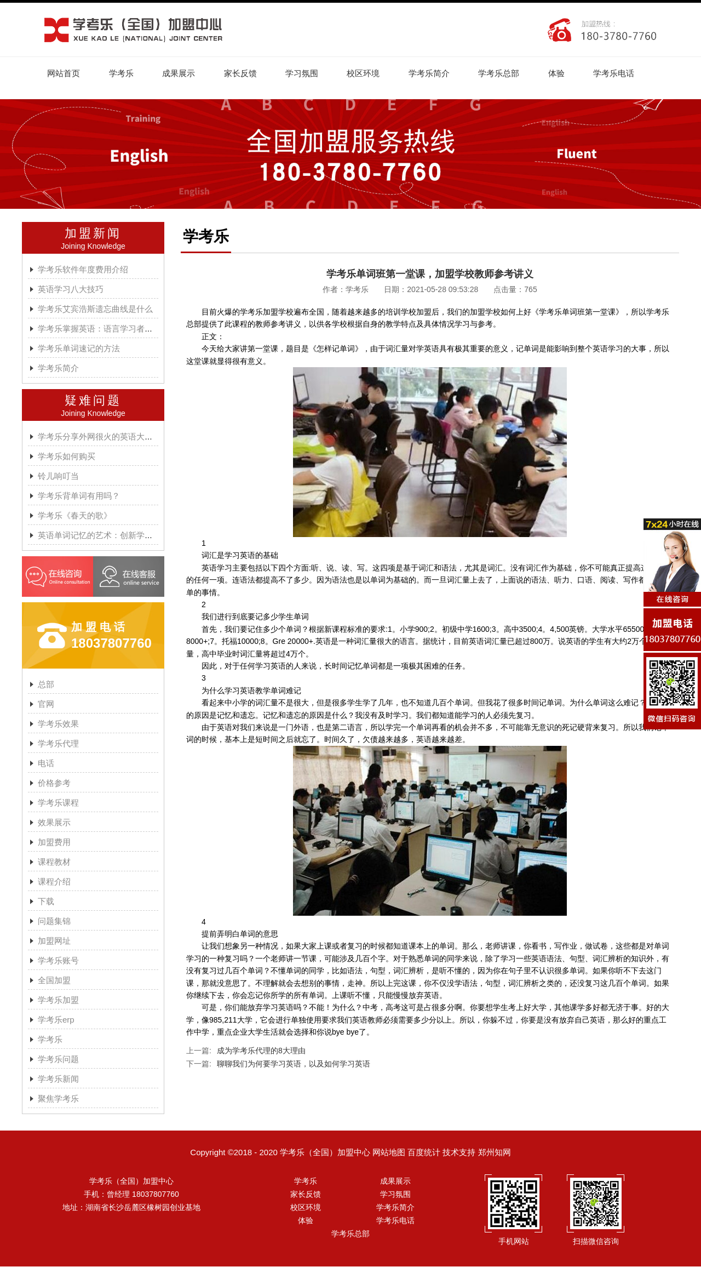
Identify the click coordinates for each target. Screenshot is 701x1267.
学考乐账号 (58, 961)
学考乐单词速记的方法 (79, 348)
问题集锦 (54, 921)
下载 (46, 901)
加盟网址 (54, 941)
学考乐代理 (58, 744)
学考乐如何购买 (66, 456)
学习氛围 (305, 73)
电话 (46, 763)
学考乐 (122, 73)
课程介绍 (54, 882)
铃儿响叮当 (58, 476)
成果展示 (180, 73)
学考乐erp (56, 1020)
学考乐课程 (58, 803)
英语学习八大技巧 (71, 289)
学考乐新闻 (58, 1079)
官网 (46, 704)
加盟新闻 (93, 234)
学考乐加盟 (58, 1000)
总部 (46, 684)
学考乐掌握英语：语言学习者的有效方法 (112, 329)
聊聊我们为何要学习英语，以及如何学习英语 (293, 1064)
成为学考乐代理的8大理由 (261, 1051)
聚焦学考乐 (58, 1099)
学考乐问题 (58, 1059)
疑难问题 (93, 401)
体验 (563, 73)
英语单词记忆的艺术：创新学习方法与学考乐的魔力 (132, 535)
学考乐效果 (58, 724)
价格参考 (54, 783)
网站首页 (64, 73)
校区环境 (368, 73)
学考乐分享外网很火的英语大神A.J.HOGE (114, 437)
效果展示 (54, 822)
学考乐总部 (505, 73)
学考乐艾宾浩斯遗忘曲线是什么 (95, 309)
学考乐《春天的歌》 (75, 516)
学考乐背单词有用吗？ (79, 496)
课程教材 (54, 862)
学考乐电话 (621, 73)
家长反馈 (243, 73)
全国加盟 (54, 980)
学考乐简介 (434, 73)
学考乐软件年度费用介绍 (83, 270)
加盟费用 (54, 842)
